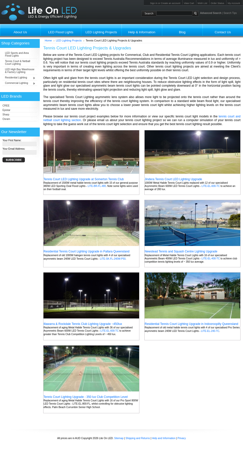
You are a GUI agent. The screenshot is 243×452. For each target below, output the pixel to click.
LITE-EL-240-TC (210, 331)
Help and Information (164, 438)
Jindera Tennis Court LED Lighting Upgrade (173, 179)
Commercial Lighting (18, 83)
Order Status (217, 3)
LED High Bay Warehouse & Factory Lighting (20, 70)
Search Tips (230, 13)
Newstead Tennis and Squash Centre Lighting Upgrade (181, 251)
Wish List (202, 3)
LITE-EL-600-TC (211, 186)
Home (48, 40)
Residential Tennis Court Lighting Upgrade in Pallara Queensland (86, 251)
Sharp (5, 114)
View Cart (189, 3)
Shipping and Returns (137, 438)
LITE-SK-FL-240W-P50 (112, 258)
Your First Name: (11, 140)
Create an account (170, 3)
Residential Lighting (18, 77)
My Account (234, 3)
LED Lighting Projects (69, 40)
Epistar (6, 110)
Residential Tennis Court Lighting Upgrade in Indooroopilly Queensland (191, 324)
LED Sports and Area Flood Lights (17, 54)
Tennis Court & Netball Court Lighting (17, 62)
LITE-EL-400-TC (211, 258)
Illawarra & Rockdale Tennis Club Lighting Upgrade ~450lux (82, 324)
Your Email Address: (13, 148)
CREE (5, 105)
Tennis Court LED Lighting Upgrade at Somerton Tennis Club (83, 179)
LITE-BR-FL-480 (97, 186)
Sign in (153, 3)
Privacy (181, 438)
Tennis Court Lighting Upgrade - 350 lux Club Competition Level (85, 397)
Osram (6, 119)
